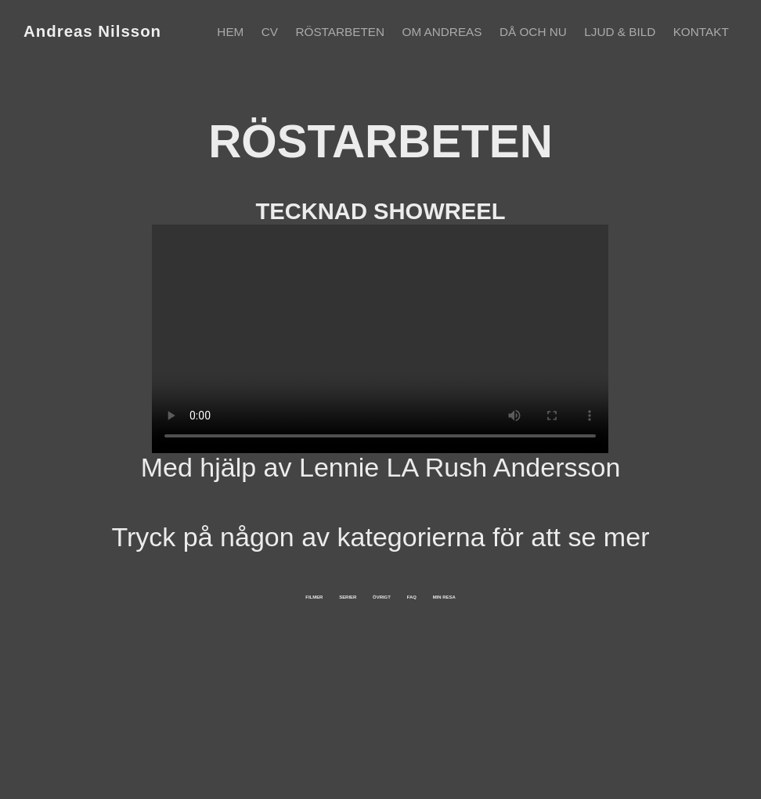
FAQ (557, 632)
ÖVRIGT (410, 632)
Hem (230, 31)
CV (269, 31)
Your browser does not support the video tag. (380, 339)
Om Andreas (442, 31)
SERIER (244, 632)
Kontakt (701, 31)
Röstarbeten (339, 31)
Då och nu (533, 31)
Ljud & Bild (619, 31)
